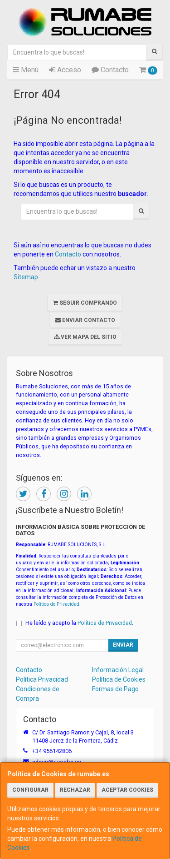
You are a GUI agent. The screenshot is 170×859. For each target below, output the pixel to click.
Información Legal (118, 669)
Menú (26, 69)
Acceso (65, 69)
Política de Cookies (119, 679)
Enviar (123, 645)
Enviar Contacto (85, 320)
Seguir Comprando (85, 303)
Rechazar (75, 790)
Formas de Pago (115, 689)
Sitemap (26, 277)
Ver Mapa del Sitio (85, 337)
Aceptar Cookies (127, 790)
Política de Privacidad (56, 604)
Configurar (30, 790)
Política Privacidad (42, 679)
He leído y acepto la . (79, 622)
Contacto (110, 69)
